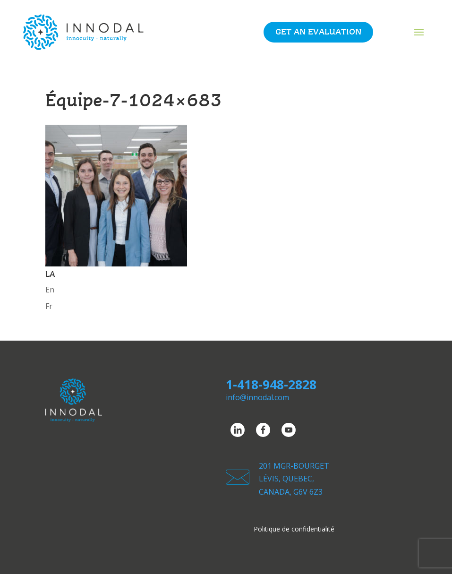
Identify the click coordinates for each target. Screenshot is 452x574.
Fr (48, 306)
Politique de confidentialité (294, 529)
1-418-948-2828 (271, 384)
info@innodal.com (257, 397)
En (49, 289)
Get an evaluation (318, 31)
